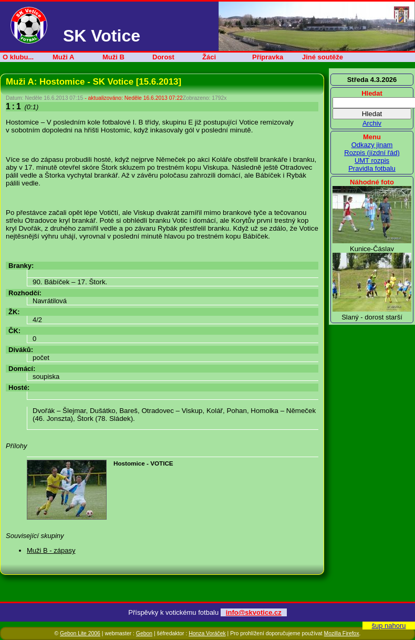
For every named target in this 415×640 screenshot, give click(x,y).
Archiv (371, 123)
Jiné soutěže (322, 57)
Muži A (63, 57)
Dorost (163, 57)
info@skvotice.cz (254, 612)
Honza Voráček (207, 633)
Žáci (209, 57)
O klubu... (18, 57)
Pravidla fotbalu (372, 168)
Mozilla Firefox (341, 633)
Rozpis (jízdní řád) (371, 153)
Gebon (144, 633)
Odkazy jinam (372, 145)
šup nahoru (388, 625)
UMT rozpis (372, 160)
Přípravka (267, 57)
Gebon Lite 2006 (80, 633)
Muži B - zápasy (51, 550)
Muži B (113, 57)
